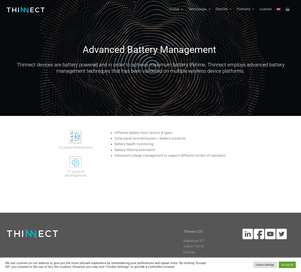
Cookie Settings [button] (265, 264)
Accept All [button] (287, 264)
